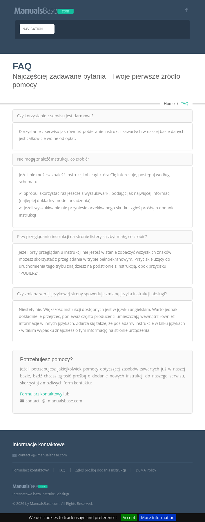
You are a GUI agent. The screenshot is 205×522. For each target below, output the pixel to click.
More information (157, 517)
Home (169, 103)
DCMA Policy (146, 470)
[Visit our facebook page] (184, 10)
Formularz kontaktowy (41, 394)
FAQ (184, 103)
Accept (129, 517)
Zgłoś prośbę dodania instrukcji (100, 470)
